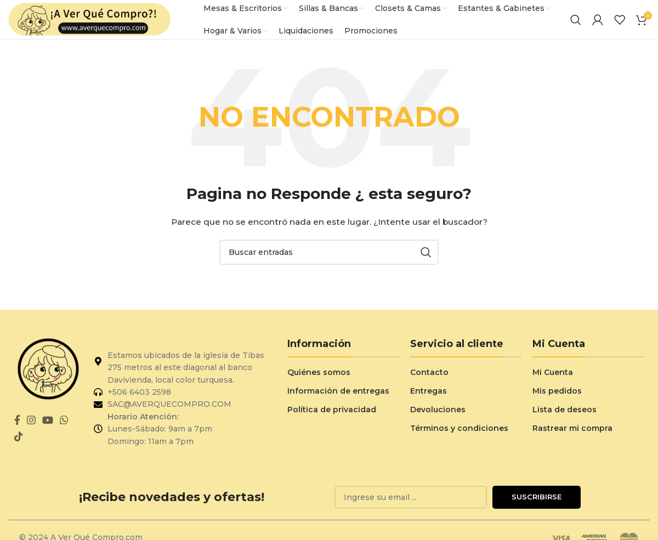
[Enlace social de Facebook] (17, 428)
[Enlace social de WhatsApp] (64, 428)
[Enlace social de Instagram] (31, 428)
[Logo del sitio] (90, 23)
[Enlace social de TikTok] (18, 444)
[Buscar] (576, 24)
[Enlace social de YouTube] (47, 428)
